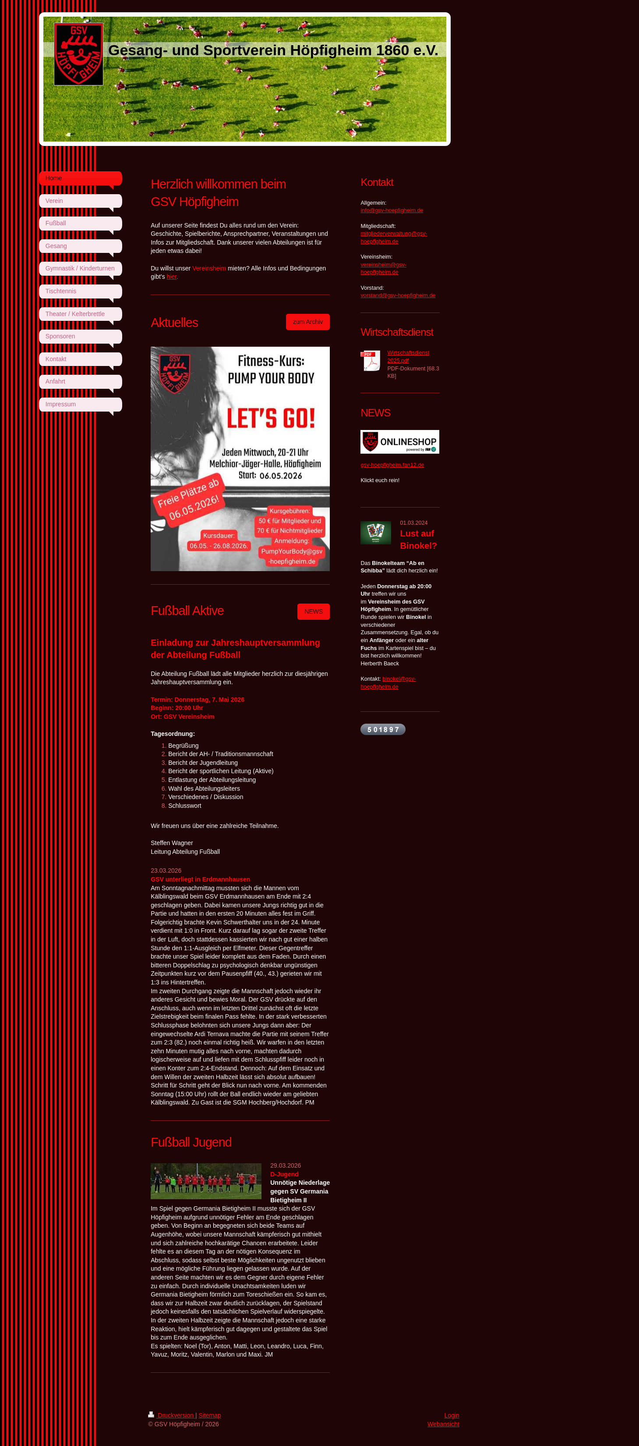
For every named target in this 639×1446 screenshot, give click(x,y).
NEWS (313, 611)
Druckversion (171, 1415)
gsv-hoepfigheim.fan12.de (392, 465)
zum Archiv (308, 321)
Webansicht (443, 1424)
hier (172, 276)
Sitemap (209, 1415)
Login (452, 1415)
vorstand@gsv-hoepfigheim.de (397, 295)
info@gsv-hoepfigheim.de (391, 210)
